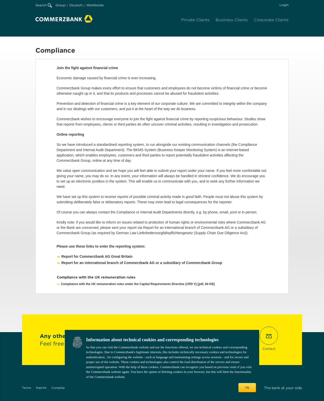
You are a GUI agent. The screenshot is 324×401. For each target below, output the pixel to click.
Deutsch (76, 5)
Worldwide (95, 5)
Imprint (41, 388)
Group (60, 5)
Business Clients (232, 19)
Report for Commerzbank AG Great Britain (97, 256)
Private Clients (195, 19)
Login (284, 5)
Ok (247, 387)
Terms (26, 388)
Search (43, 5)
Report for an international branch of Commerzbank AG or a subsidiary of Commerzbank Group (142, 263)
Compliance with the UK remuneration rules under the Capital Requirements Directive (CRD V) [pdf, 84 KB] (138, 284)
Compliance (60, 388)
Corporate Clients (271, 19)
